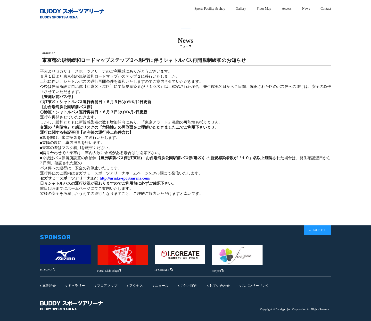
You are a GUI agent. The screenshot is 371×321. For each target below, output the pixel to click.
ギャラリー (75, 286)
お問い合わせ (218, 286)
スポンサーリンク (254, 286)
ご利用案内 (188, 286)
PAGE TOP (317, 230)
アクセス (135, 286)
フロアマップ (106, 286)
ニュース (161, 286)
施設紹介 (48, 286)
